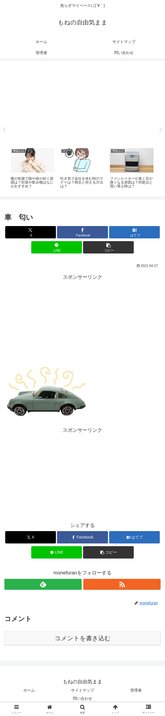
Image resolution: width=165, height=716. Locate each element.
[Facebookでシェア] (82, 232)
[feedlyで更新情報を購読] (43, 584)
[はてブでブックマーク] (134, 232)
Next (161, 130)
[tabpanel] (32, 168)
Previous (4, 130)
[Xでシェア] (30, 232)
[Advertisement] (82, 102)
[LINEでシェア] (56, 247)
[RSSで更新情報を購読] (122, 584)
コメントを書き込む (83, 638)
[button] (108, 247)
